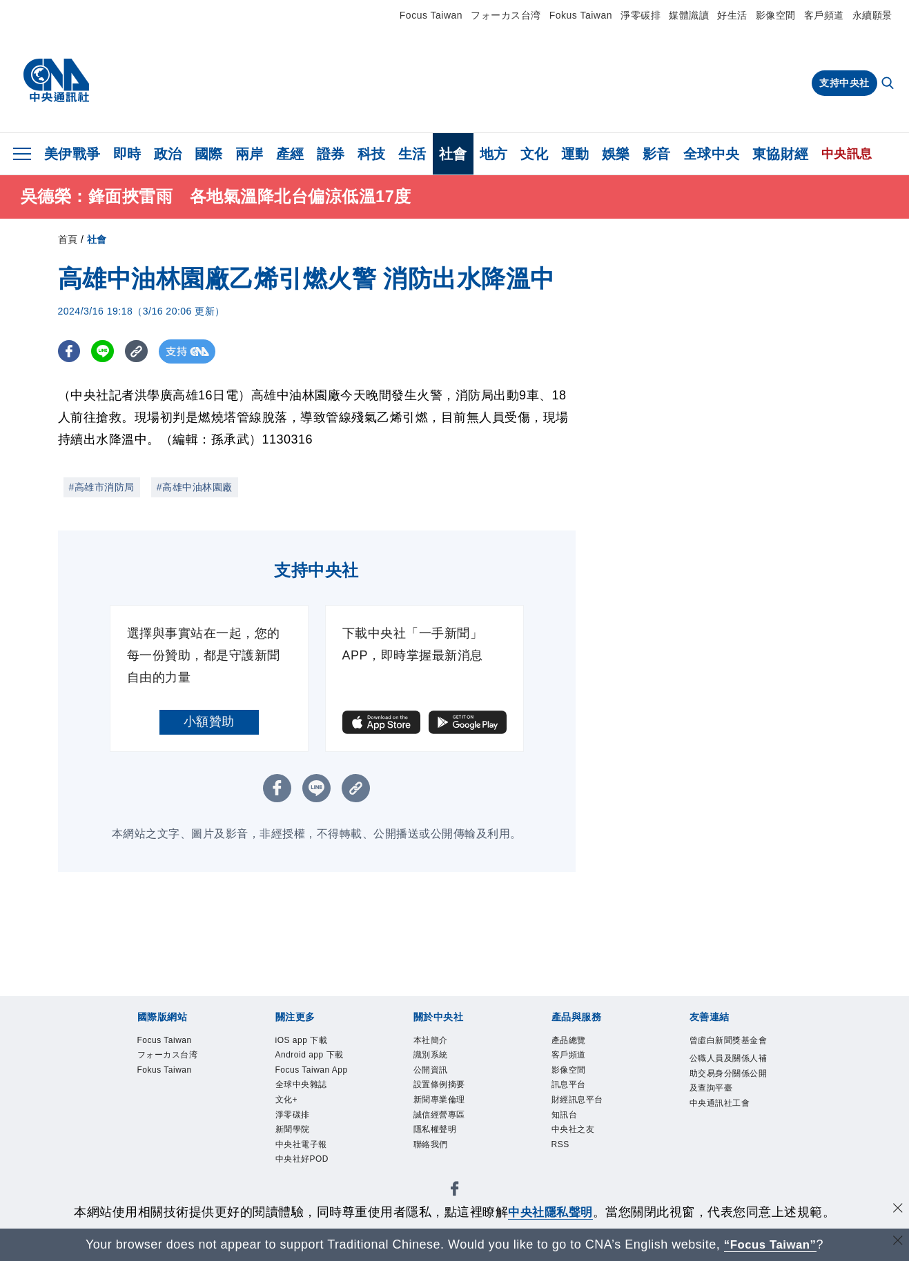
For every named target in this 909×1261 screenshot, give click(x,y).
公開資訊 (430, 1071)
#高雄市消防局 (102, 487)
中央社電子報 (301, 1147)
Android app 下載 (310, 1056)
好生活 (732, 15)
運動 (575, 153)
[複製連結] (140, 351)
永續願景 (872, 15)
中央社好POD (302, 1162)
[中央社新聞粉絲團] (455, 1193)
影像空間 (776, 15)
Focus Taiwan (431, 15)
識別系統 (430, 1056)
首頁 (68, 239)
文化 (534, 153)
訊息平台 (568, 1086)
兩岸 (249, 153)
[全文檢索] (889, 84)
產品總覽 (568, 1041)
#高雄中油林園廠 (195, 487)
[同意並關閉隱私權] (897, 1210)
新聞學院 (292, 1132)
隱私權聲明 (435, 1132)
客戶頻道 (824, 15)
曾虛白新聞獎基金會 (729, 1041)
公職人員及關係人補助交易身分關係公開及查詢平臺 (729, 1074)
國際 (209, 153)
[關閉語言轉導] (897, 1242)
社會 (453, 153)
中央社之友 (573, 1132)
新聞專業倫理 (439, 1101)
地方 (494, 153)
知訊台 (564, 1117)
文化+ (286, 1101)
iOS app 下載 (302, 1041)
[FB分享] (70, 351)
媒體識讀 (689, 15)
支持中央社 (844, 82)
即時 (127, 153)
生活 (412, 153)
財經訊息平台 (577, 1101)
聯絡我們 (430, 1147)
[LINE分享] (105, 351)
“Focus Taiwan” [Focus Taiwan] (770, 1244)
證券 (331, 153)
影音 (657, 153)
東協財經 (780, 153)
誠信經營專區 (439, 1117)
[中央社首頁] (56, 81)
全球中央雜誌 (301, 1086)
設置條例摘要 (439, 1086)
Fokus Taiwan (580, 15)
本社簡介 (430, 1041)
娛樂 (616, 153)
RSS (560, 1147)
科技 (372, 153)
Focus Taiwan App (312, 1071)
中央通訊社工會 (720, 1104)
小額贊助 (209, 721)
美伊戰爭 (72, 153)
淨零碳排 (640, 15)
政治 (168, 153)
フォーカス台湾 (506, 15)
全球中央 (711, 153)
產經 (290, 153)
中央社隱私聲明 (551, 1212)
